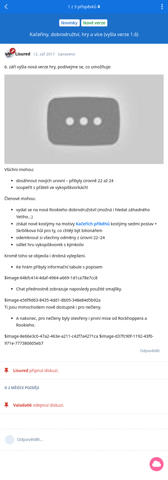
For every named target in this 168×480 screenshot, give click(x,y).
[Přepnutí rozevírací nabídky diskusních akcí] (162, 6)
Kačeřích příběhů (93, 224)
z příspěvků (84, 6)
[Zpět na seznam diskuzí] (6, 6)
